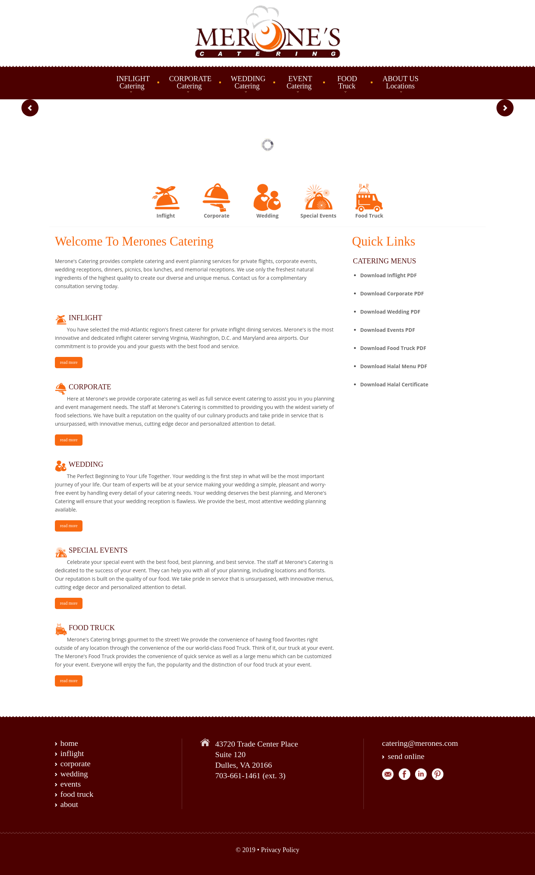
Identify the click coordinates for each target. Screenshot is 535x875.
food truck (76, 794)
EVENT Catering (298, 82)
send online (406, 756)
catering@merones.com (420, 743)
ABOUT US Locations (400, 82)
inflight (72, 753)
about (69, 804)
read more (68, 362)
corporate (75, 763)
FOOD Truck (348, 82)
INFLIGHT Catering (133, 82)
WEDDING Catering (248, 82)
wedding (74, 773)
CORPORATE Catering (190, 82)
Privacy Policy (280, 850)
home (69, 743)
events (70, 783)
